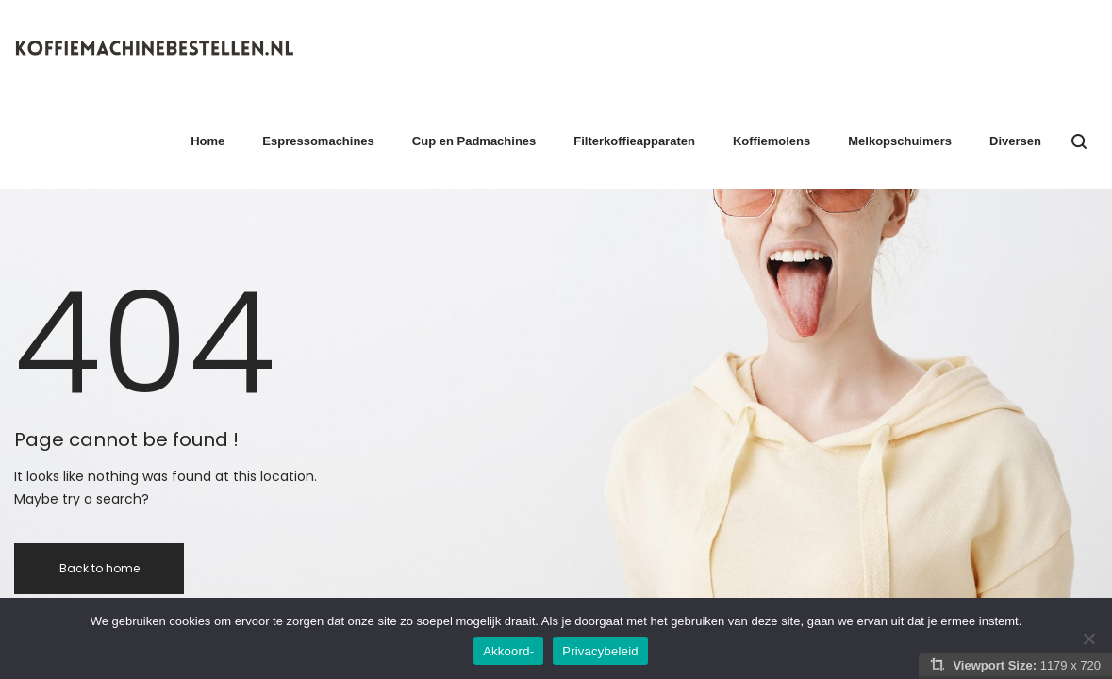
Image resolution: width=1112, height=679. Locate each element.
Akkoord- (508, 651)
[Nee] (1088, 638)
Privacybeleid (600, 651)
